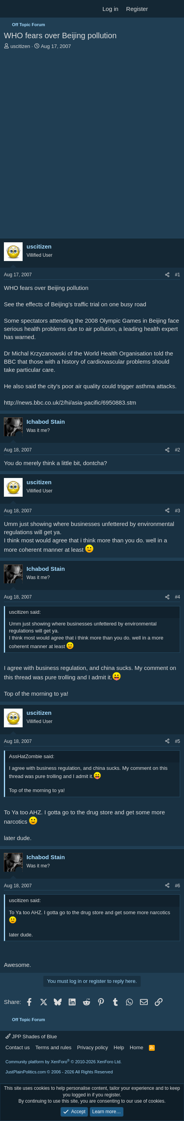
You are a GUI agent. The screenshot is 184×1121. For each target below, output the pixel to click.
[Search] (174, 9)
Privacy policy (92, 1047)
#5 (177, 741)
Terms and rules (53, 1047)
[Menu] (11, 9)
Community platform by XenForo (63, 1061)
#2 (177, 450)
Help (119, 1047)
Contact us (17, 1047)
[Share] (167, 274)
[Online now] (19, 435)
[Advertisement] (92, 146)
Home (136, 1047)
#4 (177, 597)
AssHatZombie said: (31, 756)
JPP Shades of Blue (31, 1036)
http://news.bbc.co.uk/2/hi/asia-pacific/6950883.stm (70, 402)
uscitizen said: (25, 612)
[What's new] (159, 9)
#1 (177, 274)
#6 (177, 885)
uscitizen (20, 46)
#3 (177, 510)
